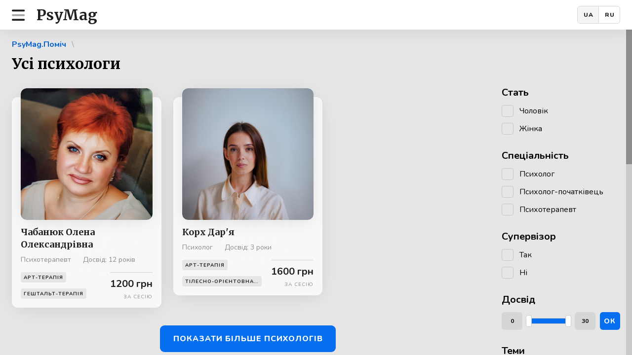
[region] (316, 192)
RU (610, 15)
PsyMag (67, 15)
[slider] (529, 321)
